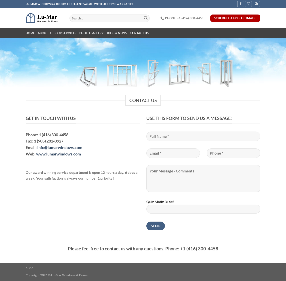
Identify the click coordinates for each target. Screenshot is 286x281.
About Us (45, 33)
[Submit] (145, 18)
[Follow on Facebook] (240, 4)
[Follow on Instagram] (248, 4)
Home (30, 33)
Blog (30, 268)
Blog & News (117, 33)
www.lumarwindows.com (58, 153)
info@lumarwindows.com (59, 147)
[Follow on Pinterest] (256, 4)
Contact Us (139, 33)
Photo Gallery (91, 33)
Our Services (65, 33)
